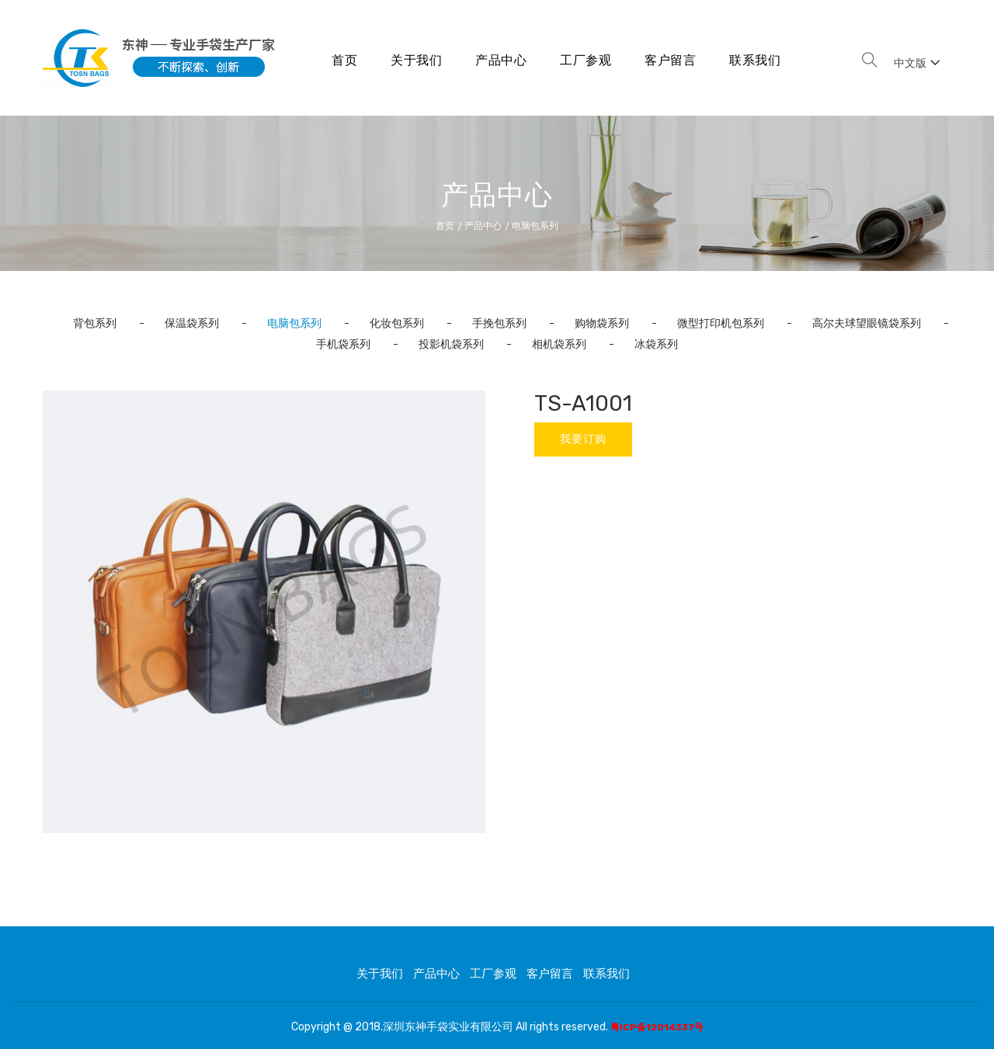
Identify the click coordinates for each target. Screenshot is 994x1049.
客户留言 (670, 60)
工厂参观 (585, 60)
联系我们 (754, 60)
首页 (344, 60)
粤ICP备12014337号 (657, 1027)
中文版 (917, 63)
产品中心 (501, 60)
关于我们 (416, 60)
